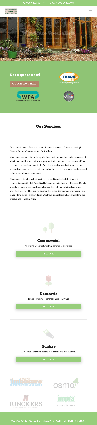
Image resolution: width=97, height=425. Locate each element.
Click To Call (24, 83)
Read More (48, 253)
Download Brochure (48, 51)
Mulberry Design (77, 421)
